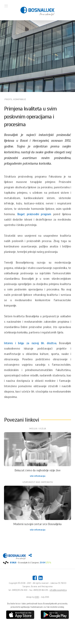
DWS (37, 597)
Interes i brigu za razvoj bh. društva (30, 343)
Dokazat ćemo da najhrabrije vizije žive (37, 470)
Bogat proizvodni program (34, 214)
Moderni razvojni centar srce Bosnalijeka (37, 524)
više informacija (37, 476)
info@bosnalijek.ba (58, 590)
